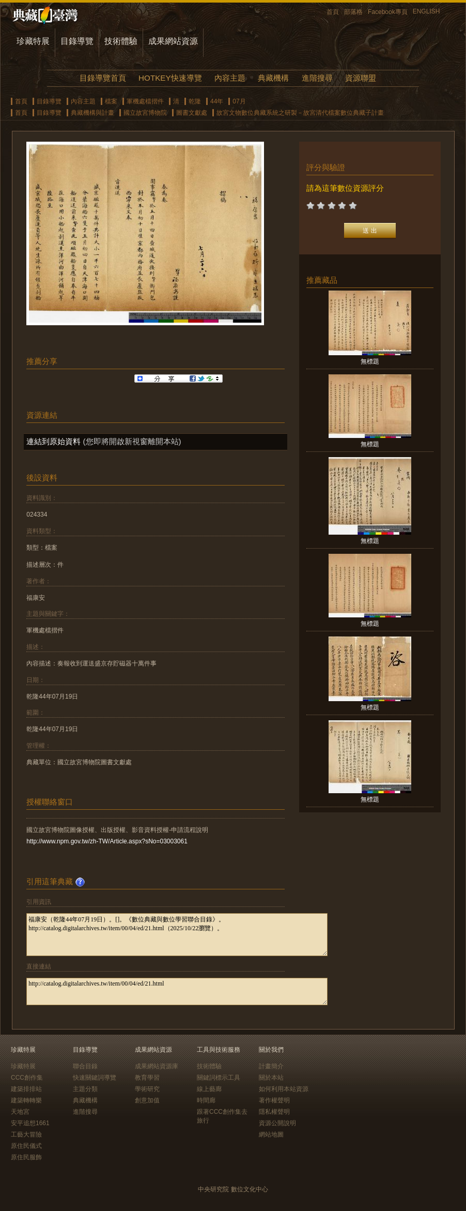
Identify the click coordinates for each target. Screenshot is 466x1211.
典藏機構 (273, 77)
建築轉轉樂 (26, 1100)
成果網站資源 (173, 41)
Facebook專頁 (388, 12)
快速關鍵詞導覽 (94, 1077)
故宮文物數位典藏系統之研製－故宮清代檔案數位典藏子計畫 (300, 112)
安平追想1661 (30, 1123)
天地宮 (20, 1111)
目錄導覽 (77, 41)
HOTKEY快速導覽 (169, 77)
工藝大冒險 (26, 1134)
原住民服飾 (26, 1157)
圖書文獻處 (191, 112)
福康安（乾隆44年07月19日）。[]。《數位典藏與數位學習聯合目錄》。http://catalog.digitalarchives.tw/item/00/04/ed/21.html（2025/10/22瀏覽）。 (177, 934)
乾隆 (195, 101)
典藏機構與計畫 (92, 112)
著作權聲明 (274, 1100)
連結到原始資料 (53, 441)
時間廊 (206, 1100)
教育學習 (147, 1077)
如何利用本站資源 (283, 1089)
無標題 (370, 361)
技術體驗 (120, 41)
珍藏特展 (33, 41)
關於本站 (271, 1077)
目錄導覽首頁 (103, 77)
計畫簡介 (271, 1066)
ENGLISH (426, 11)
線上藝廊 (209, 1089)
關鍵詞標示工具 (218, 1077)
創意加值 (147, 1100)
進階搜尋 (317, 77)
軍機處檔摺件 (145, 101)
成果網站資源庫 (156, 1066)
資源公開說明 (277, 1123)
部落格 (353, 12)
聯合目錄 (85, 1066)
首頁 (333, 12)
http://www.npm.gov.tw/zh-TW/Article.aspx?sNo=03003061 (107, 841)
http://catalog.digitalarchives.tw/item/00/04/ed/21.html (177, 991)
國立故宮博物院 (145, 112)
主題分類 (85, 1089)
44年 (216, 101)
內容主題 (229, 77)
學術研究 (147, 1089)
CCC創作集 (27, 1077)
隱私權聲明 (274, 1111)
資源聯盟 (360, 77)
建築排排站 (26, 1089)
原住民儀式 (26, 1145)
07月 (238, 101)
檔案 (111, 101)
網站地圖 (271, 1134)
